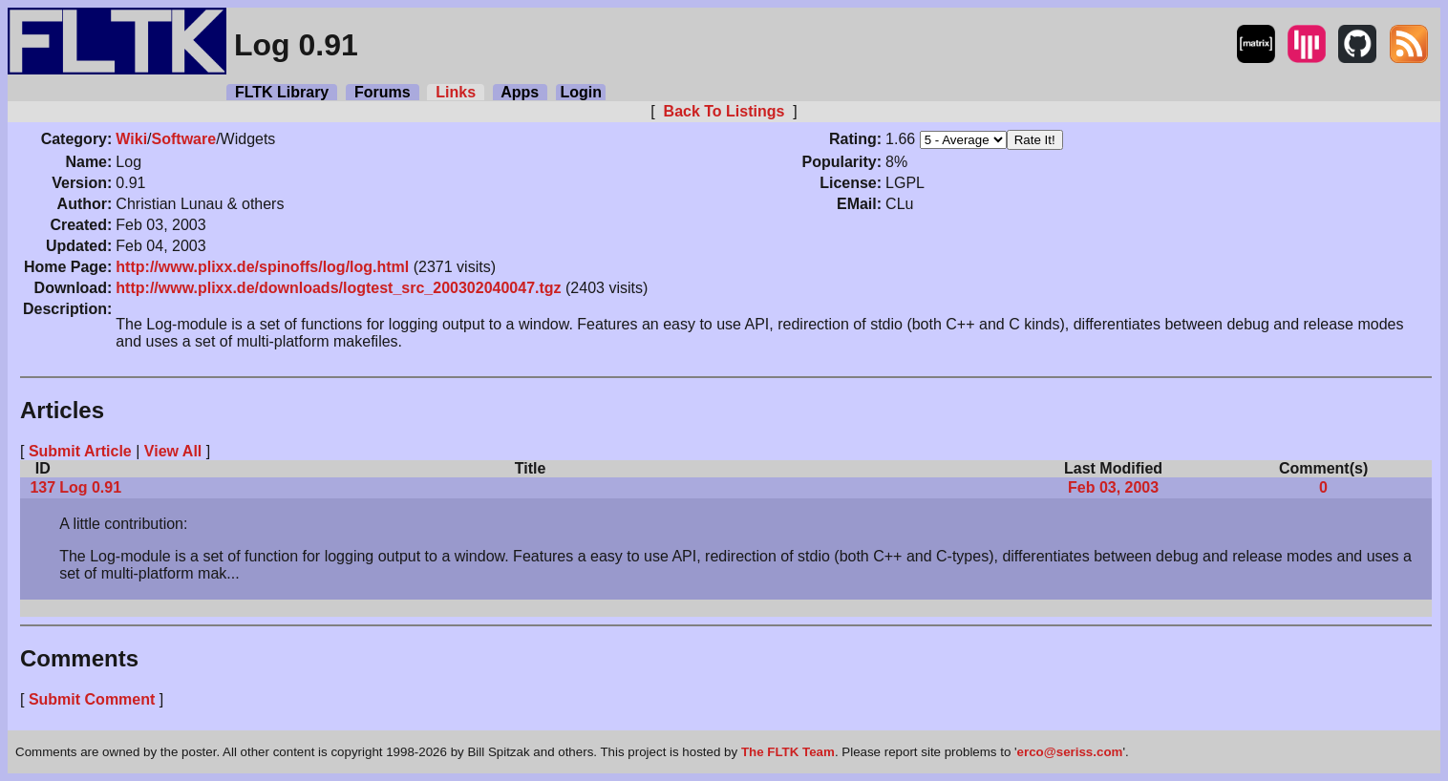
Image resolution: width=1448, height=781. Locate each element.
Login (581, 92)
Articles (62, 410)
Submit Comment (92, 699)
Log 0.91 (90, 487)
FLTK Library (281, 92)
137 (42, 487)
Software (184, 139)
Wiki (131, 139)
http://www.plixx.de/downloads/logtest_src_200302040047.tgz (338, 288)
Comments (79, 658)
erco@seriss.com (1070, 752)
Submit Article (80, 451)
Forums (382, 92)
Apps (520, 92)
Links (455, 92)
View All (173, 451)
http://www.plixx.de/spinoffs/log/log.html (262, 267)
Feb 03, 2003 (1113, 487)
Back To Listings (724, 111)
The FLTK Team (788, 752)
